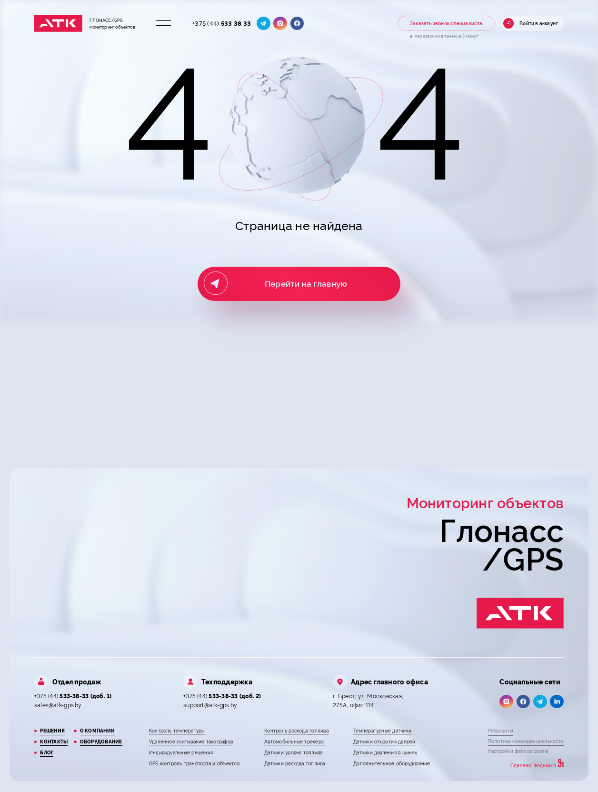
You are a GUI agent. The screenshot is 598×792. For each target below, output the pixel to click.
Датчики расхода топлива (294, 763)
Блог (46, 752)
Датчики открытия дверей (384, 741)
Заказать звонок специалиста (446, 23)
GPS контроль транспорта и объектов (194, 763)
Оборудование (101, 741)
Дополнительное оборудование (391, 763)
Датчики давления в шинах (385, 752)
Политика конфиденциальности (526, 740)
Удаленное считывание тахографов (191, 741)
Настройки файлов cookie (518, 750)
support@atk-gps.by (210, 705)
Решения (52, 730)
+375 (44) (221, 23)
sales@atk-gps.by (58, 705)
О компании (97, 730)
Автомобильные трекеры (294, 741)
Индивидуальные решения (181, 752)
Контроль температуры (177, 730)
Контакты (54, 741)
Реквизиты (500, 730)
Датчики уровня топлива (293, 752)
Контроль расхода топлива (296, 730)
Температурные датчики (382, 730)
